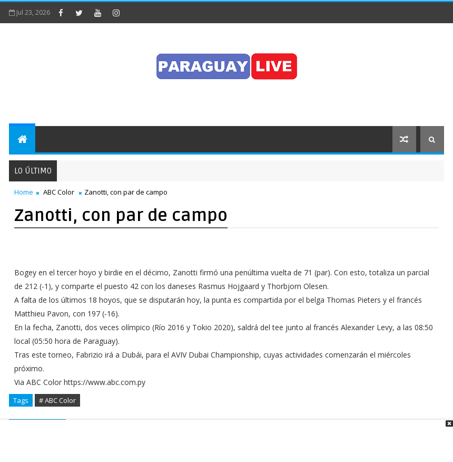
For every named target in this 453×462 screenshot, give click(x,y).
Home (23, 192)
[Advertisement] (223, 435)
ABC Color (58, 192)
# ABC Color (57, 400)
